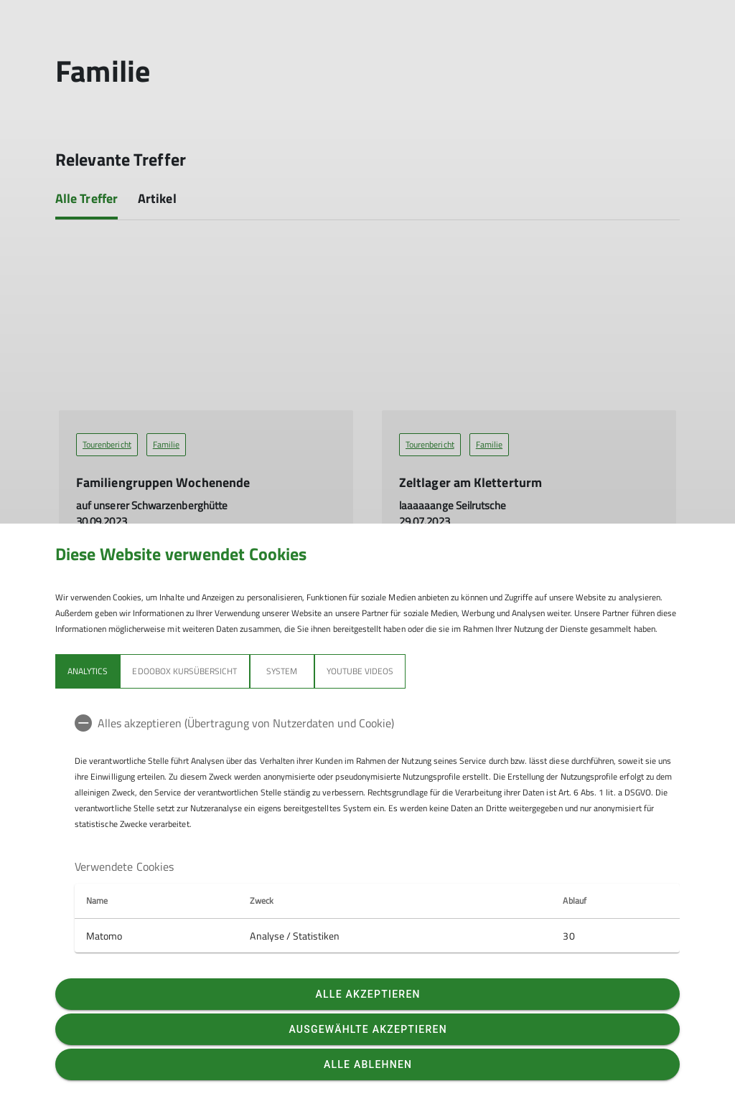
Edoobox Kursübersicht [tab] (184, 671)
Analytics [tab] (87, 671)
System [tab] (281, 671)
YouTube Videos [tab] (360, 671)
